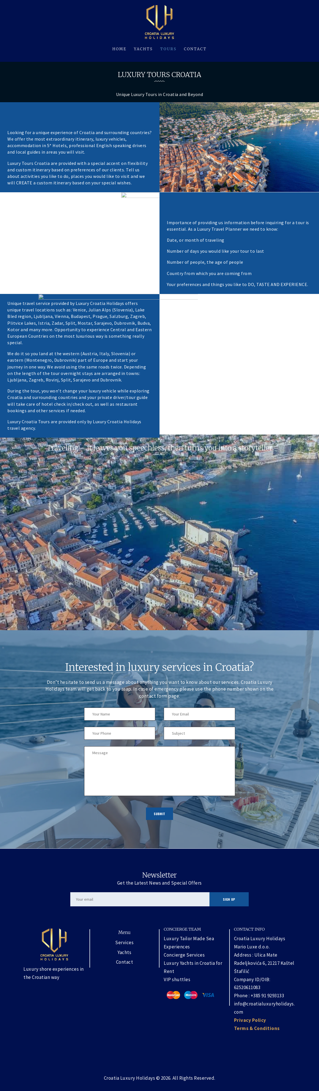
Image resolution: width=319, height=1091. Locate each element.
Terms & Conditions (257, 1028)
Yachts (124, 952)
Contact (124, 962)
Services (124, 942)
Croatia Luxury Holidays (129, 1078)
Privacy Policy (250, 1020)
